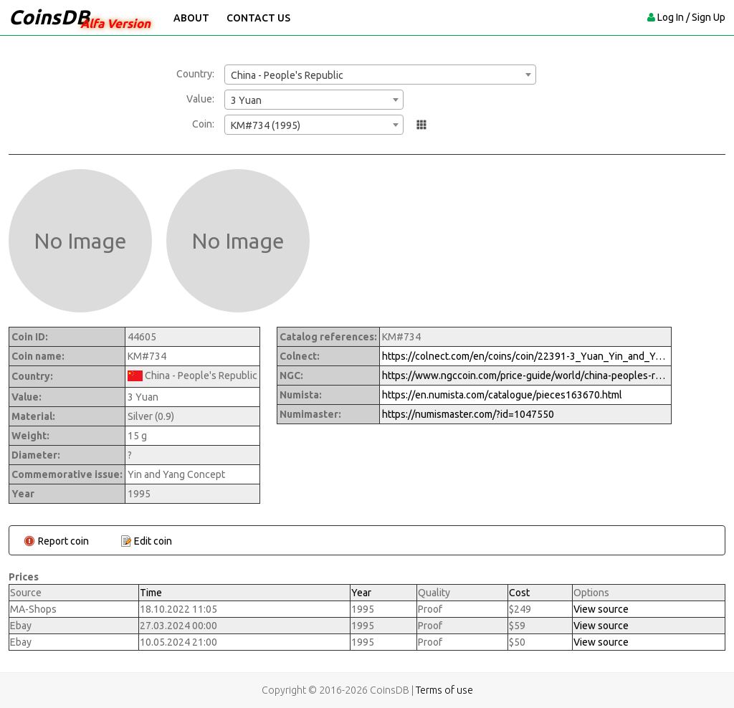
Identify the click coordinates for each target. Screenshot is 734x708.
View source (601, 609)
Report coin (63, 541)
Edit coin (153, 541)
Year (361, 592)
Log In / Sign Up (691, 17)
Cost (519, 592)
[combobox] (380, 74)
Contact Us (258, 18)
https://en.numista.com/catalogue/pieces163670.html (502, 395)
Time (151, 592)
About (191, 18)
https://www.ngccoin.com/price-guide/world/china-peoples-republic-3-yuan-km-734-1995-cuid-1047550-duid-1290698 (525, 375)
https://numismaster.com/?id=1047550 (468, 414)
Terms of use (444, 690)
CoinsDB (49, 17)
